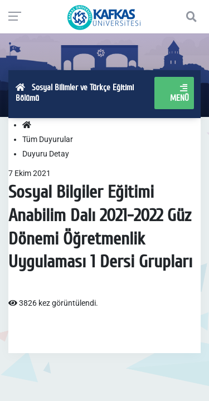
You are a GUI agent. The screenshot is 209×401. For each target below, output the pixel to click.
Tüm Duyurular (47, 139)
